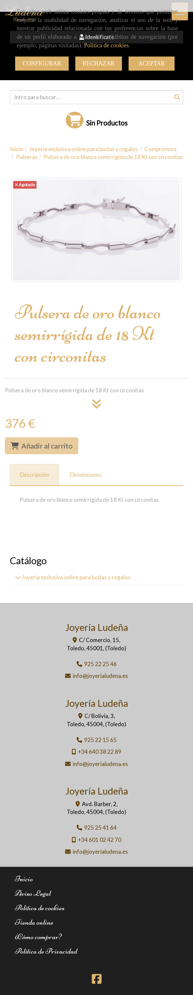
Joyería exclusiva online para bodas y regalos (76, 577)
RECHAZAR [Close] (98, 63)
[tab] (34, 475)
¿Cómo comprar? (38, 936)
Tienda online (34, 922)
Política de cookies (106, 45)
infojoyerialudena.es (100, 675)
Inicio (24, 879)
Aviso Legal (33, 893)
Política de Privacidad (46, 951)
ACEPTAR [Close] (151, 63)
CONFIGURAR (42, 63)
